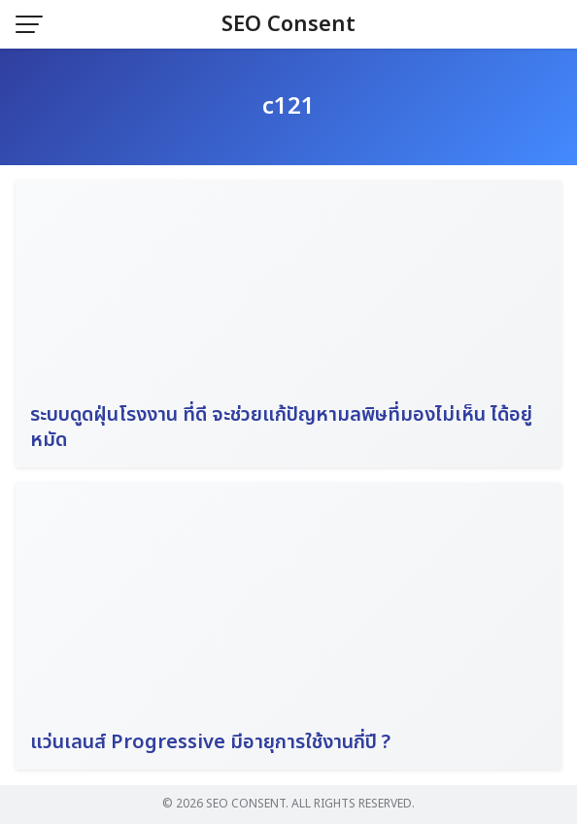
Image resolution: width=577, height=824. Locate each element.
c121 (288, 106)
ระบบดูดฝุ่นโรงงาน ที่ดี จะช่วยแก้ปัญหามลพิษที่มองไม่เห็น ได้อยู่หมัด (281, 427)
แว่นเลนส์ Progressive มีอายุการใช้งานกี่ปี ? (210, 742)
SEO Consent (288, 25)
